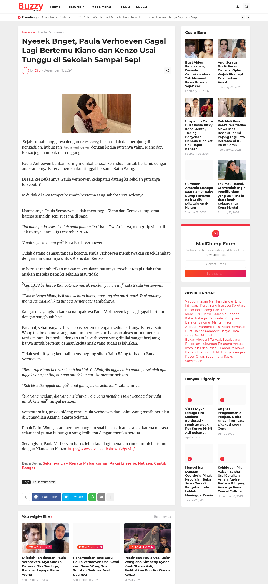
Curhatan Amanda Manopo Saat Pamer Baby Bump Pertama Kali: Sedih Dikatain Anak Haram (199, 195)
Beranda (28, 32)
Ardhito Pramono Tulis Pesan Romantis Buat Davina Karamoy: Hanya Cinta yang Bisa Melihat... (215, 331)
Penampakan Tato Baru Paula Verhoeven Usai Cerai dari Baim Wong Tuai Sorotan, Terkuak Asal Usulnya (96, 566)
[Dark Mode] (238, 6)
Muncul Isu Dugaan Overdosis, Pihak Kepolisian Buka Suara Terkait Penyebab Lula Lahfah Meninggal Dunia (199, 481)
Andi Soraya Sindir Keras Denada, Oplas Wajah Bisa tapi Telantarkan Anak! (230, 72)
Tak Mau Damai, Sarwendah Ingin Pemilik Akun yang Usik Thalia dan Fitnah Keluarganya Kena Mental (232, 195)
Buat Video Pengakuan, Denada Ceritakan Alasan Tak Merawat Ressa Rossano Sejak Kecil (199, 74)
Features (74, 7)
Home (55, 7)
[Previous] (243, 17)
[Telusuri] (246, 6)
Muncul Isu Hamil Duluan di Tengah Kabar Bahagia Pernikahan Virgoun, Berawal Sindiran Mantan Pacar (212, 318)
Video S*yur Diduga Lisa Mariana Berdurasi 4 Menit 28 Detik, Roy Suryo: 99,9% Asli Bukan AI (198, 420)
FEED (125, 7)
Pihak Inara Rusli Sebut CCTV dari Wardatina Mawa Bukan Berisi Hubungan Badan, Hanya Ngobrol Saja (119, 17)
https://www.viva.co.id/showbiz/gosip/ (101, 449)
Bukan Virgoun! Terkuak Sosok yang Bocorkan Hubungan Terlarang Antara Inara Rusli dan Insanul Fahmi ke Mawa (214, 344)
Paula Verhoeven (51, 32)
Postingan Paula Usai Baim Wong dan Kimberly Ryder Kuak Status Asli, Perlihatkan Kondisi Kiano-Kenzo (147, 566)
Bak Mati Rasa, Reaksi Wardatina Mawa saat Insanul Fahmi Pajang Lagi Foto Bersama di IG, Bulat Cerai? (232, 133)
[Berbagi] (167, 70)
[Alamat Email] (215, 264)
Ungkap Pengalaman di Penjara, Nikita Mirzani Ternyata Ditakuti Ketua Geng (231, 418)
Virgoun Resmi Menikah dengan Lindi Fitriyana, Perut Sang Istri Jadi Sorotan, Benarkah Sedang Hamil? (215, 305)
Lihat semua (161, 516)
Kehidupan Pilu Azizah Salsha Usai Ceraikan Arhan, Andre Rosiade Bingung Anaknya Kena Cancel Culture (231, 479)
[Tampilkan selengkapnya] (110, 497)
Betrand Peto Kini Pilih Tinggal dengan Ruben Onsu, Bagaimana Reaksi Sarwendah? (215, 356)
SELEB (141, 7)
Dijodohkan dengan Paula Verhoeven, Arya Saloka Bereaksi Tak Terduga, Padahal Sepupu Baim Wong (44, 566)
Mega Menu (101, 7)
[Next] (248, 17)
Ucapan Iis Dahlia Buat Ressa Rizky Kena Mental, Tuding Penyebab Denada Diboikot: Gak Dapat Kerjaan (199, 135)
